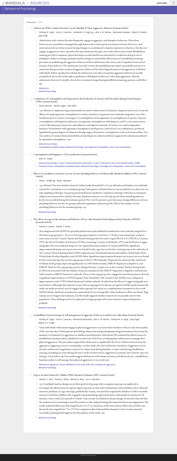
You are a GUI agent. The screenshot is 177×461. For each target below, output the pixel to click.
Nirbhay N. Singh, (47, 32)
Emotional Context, (46, 166)
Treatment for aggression (105, 364)
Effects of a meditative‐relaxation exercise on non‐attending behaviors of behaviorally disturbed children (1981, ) (89, 175)
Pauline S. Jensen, (47, 226)
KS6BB (137, 163)
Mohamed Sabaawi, (122, 32)
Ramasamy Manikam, (83, 319)
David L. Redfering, (47, 180)
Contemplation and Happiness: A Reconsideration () (65, 154)
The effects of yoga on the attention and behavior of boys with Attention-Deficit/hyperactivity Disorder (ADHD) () (86, 221)
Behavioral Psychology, (75, 147)
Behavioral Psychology (47, 91)
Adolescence (44, 88)
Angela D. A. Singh (46, 322)
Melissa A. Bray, (77, 379)
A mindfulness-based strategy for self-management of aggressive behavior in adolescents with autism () (88, 314)
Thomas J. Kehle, (62, 379)
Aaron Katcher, (46, 105)
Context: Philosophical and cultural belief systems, (113, 163)
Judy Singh (43, 35)
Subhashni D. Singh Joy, (84, 32)
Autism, (63, 364)
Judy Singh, (135, 319)
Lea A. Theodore (93, 379)
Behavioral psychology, (48, 163)
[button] (173, 3)
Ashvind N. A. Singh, (120, 319)
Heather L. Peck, (46, 379)
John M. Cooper (46, 158)
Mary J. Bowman (64, 180)
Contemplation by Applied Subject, (52, 147)
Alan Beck (71, 105)
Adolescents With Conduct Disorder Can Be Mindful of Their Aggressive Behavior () (80, 27)
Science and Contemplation (120, 147)
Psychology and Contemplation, (96, 147)
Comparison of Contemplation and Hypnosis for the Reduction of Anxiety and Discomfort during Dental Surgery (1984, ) (87, 100)
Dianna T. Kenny (63, 226)
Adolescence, (44, 364)
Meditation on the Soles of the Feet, (80, 364)
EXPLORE (162, 3)
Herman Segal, (60, 105)
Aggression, (54, 364)
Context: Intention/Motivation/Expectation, (75, 163)
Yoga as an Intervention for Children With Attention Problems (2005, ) (73, 374)
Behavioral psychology (48, 144)
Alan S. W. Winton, (103, 32)
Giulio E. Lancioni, (64, 32)
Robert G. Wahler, (140, 32)
